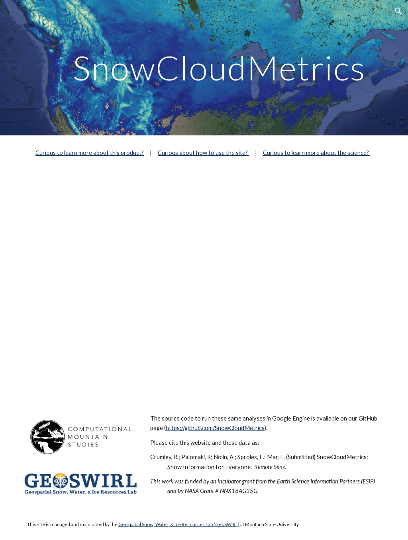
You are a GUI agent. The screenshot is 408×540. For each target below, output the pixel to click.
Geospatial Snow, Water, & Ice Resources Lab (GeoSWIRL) (178, 524)
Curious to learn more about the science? (316, 152)
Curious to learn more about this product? (89, 152)
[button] (398, 11)
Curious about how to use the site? (203, 152)
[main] (219, 67)
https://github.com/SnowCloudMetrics (215, 428)
